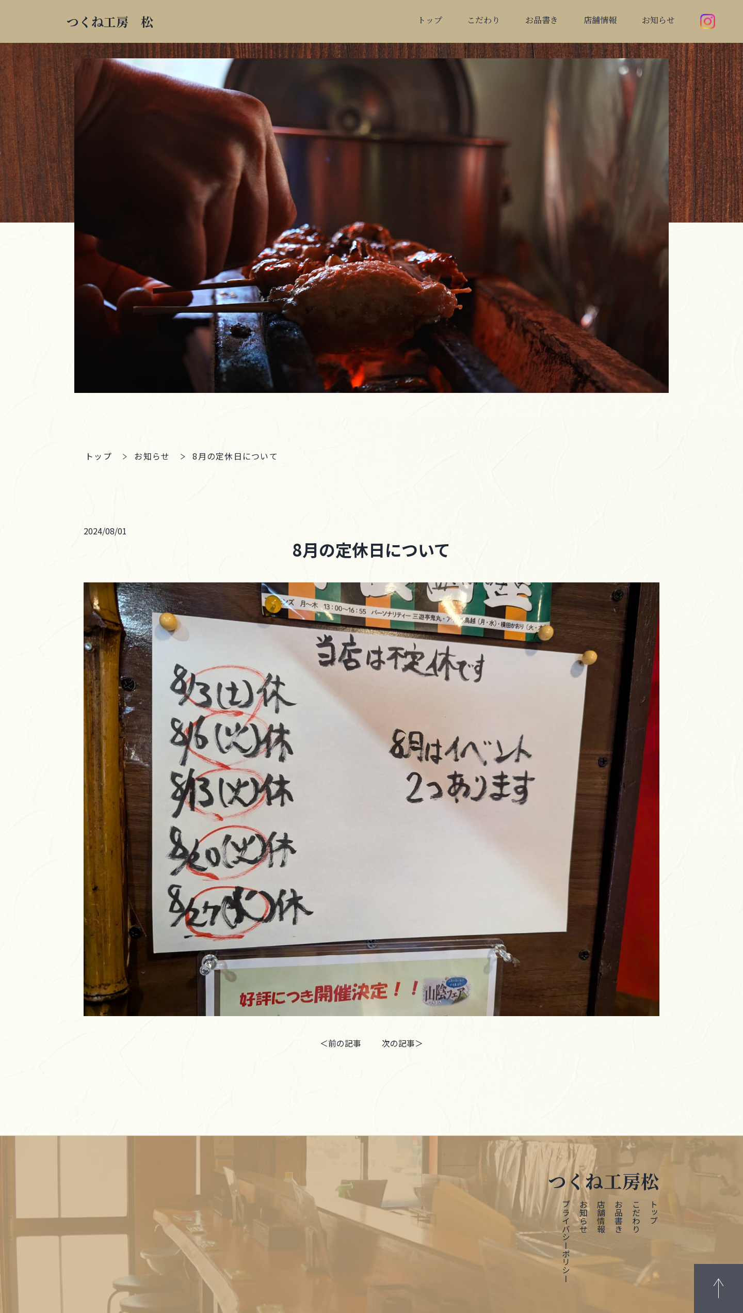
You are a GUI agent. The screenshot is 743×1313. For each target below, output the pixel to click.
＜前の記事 (340, 1043)
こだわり (635, 1215)
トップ (98, 456)
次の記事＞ (402, 1043)
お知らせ (152, 456)
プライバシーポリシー (565, 1240)
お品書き (618, 1215)
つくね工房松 (603, 1180)
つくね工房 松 (110, 21)
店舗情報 (600, 1215)
